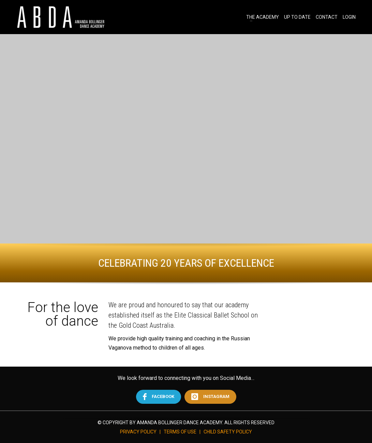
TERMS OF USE (180, 431)
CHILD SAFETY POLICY (228, 431)
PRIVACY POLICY (138, 431)
